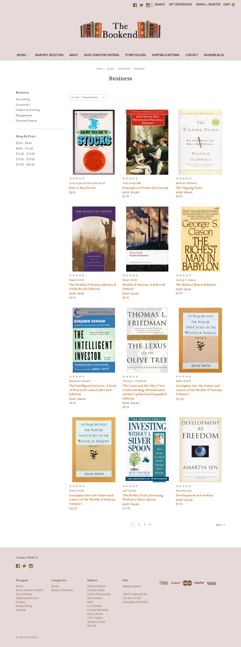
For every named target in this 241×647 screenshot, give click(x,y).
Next (220, 525)
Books (23, 55)
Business (140, 68)
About (73, 55)
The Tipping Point (189, 188)
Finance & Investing (28, 110)
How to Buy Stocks (82, 188)
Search (160, 4)
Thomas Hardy (95, 590)
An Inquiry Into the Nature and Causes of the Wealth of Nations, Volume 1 (92, 500)
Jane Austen (94, 598)
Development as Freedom (194, 495)
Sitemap (21, 609)
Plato (90, 602)
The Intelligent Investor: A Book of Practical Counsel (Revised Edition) (92, 390)
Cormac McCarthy (97, 609)
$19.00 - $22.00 (25, 164)
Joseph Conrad (96, 621)
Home (99, 68)
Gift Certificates (180, 4)
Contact (191, 55)
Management (24, 115)
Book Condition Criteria (101, 55)
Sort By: (75, 97)
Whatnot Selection (49, 55)
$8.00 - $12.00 (24, 148)
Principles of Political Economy (145, 188)
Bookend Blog (214, 55)
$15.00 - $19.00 (25, 159)
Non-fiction (124, 68)
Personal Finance (26, 120)
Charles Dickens (96, 586)
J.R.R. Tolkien (95, 617)
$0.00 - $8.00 (24, 143)
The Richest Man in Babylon (196, 285)
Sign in (200, 4)
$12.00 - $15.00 (25, 154)
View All (91, 625)
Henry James (95, 613)
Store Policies (135, 55)
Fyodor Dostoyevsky (99, 594)
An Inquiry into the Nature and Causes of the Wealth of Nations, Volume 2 (199, 390)
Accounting (23, 99)
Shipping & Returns (165, 55)
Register (214, 4)
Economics (23, 104)
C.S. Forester (94, 606)
